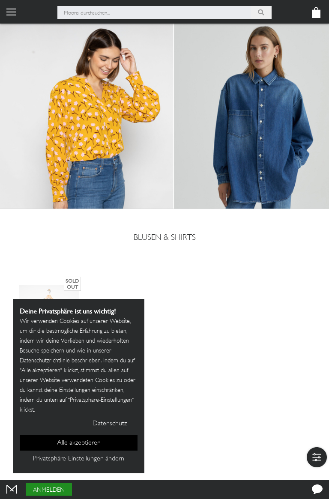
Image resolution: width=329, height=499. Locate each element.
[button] (317, 457)
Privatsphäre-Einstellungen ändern (78, 459)
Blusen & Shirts (165, 238)
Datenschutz (110, 424)
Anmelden (49, 490)
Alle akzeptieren (79, 443)
